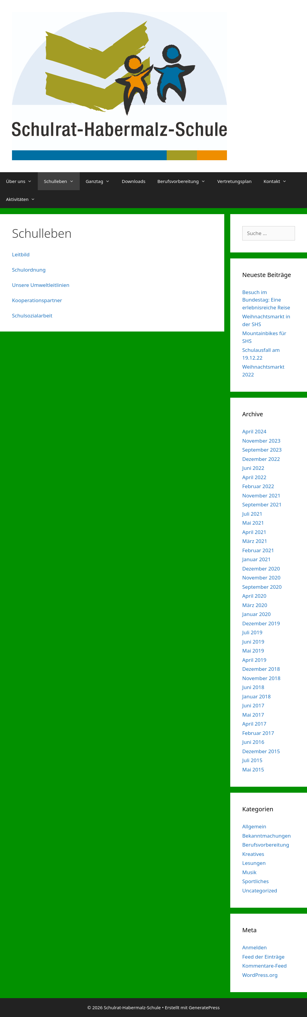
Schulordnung (29, 269)
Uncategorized (259, 890)
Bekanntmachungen (266, 835)
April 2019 (254, 659)
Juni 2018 (253, 687)
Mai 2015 (253, 769)
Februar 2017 (258, 733)
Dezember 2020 (261, 568)
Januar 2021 (256, 559)
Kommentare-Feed (264, 965)
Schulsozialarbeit (32, 315)
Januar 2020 (256, 614)
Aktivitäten (23, 199)
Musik (249, 872)
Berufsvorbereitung (184, 181)
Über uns (22, 181)
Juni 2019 (253, 641)
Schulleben (61, 181)
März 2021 (254, 541)
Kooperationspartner (37, 300)
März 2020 (254, 605)
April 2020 (254, 595)
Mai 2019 (253, 650)
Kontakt (278, 181)
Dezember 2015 (261, 751)
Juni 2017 (253, 705)
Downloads (133, 181)
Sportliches (255, 881)
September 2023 (262, 449)
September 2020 (262, 586)
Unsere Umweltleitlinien (40, 285)
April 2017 (254, 723)
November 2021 (261, 495)
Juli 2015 (252, 760)
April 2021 (254, 532)
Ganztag (101, 181)
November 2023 (261, 440)
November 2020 (261, 577)
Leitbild (21, 254)
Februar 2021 (258, 550)
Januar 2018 (256, 696)
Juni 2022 (253, 467)
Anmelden (254, 947)
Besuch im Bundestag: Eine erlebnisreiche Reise (266, 300)
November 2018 (261, 678)
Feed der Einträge (263, 956)
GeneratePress (204, 1007)
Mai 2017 (253, 714)
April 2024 (254, 431)
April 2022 (254, 477)
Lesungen (254, 862)
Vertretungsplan (234, 181)
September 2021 (262, 504)
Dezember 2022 (261, 458)
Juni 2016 (253, 741)
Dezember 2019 (261, 623)
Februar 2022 (258, 486)
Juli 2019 (252, 632)
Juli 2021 (252, 513)
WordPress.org (260, 974)
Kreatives (253, 853)
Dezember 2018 (261, 668)
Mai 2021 (253, 522)
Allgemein (254, 826)
